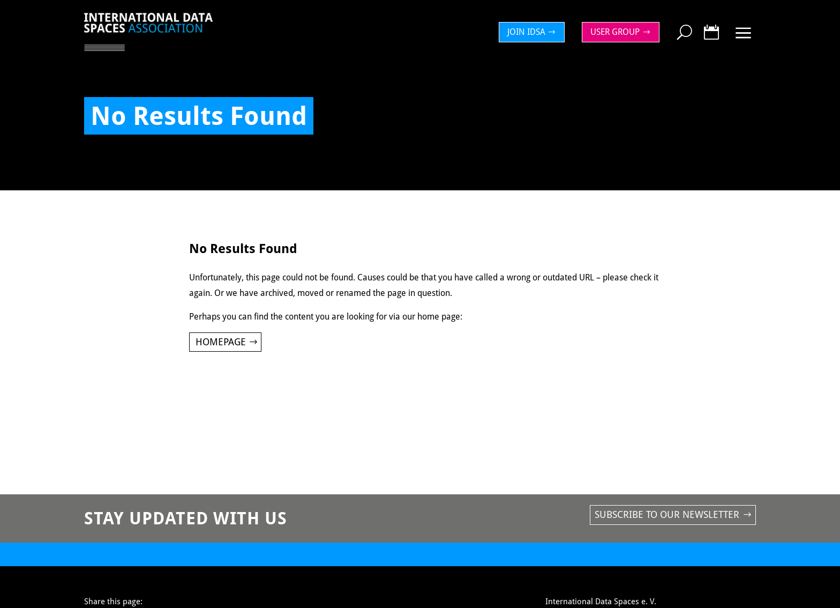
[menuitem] (535, 32)
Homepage (221, 341)
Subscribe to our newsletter (667, 514)
